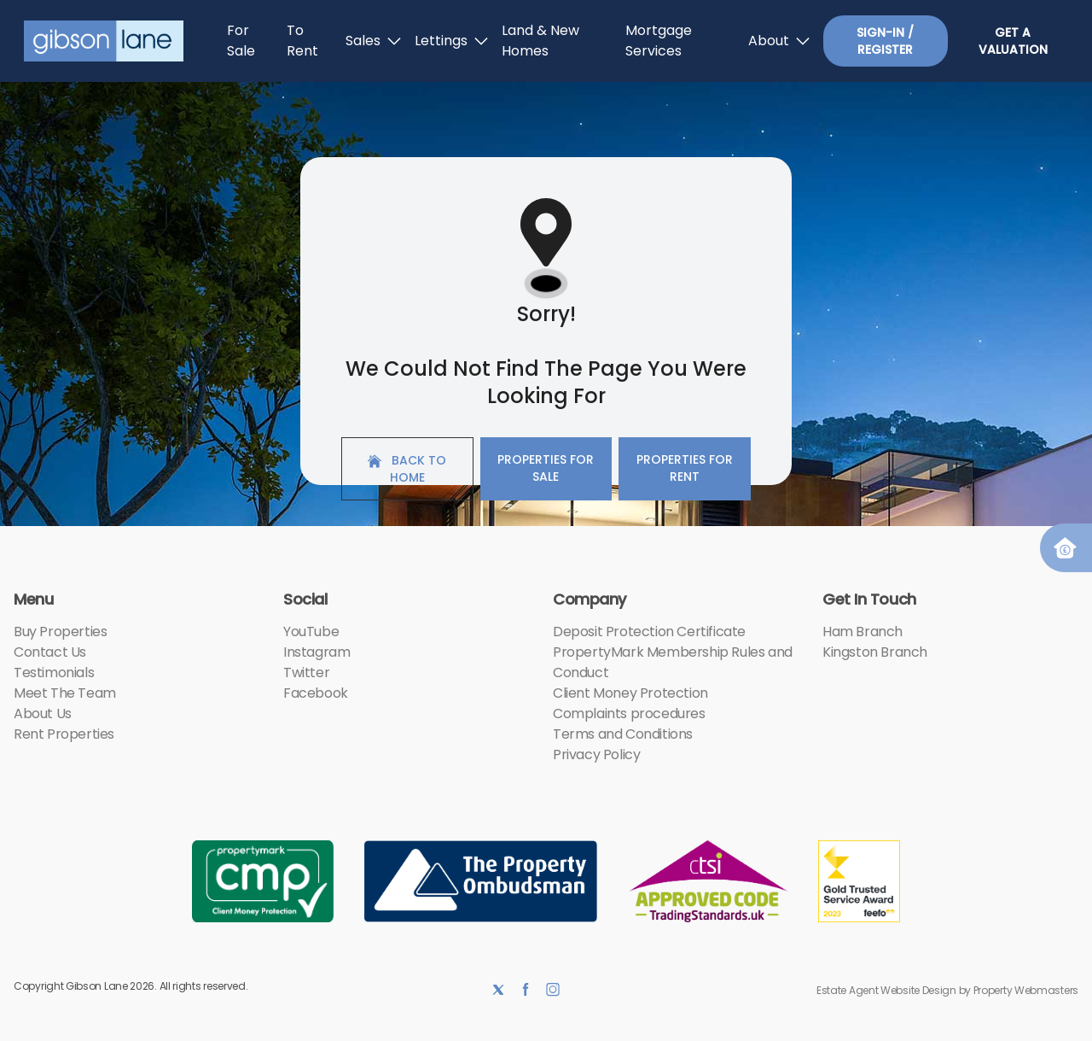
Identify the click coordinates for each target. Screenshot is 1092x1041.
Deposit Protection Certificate (649, 631)
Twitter (306, 672)
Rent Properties (64, 734)
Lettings (451, 40)
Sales (373, 40)
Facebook (315, 693)
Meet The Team (65, 693)
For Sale (241, 40)
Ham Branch (862, 631)
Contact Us (50, 652)
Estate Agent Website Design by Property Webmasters (947, 990)
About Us (43, 713)
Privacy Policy (596, 754)
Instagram (316, 652)
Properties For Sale (545, 468)
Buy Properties (60, 631)
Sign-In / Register (885, 41)
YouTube (311, 631)
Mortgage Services (658, 40)
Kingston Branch (874, 652)
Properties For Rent (684, 468)
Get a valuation (1013, 41)
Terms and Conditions (623, 734)
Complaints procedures (629, 713)
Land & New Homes (540, 40)
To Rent (302, 40)
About (779, 40)
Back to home (407, 469)
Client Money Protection (630, 693)
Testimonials (54, 672)
